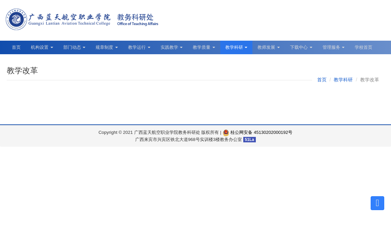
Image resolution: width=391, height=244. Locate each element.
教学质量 (204, 47)
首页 (16, 47)
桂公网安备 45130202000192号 (257, 132)
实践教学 (172, 47)
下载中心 (301, 47)
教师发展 (269, 47)
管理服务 (334, 47)
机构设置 (42, 47)
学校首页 (363, 47)
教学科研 (236, 47)
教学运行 (139, 47)
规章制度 (107, 47)
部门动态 (74, 47)
